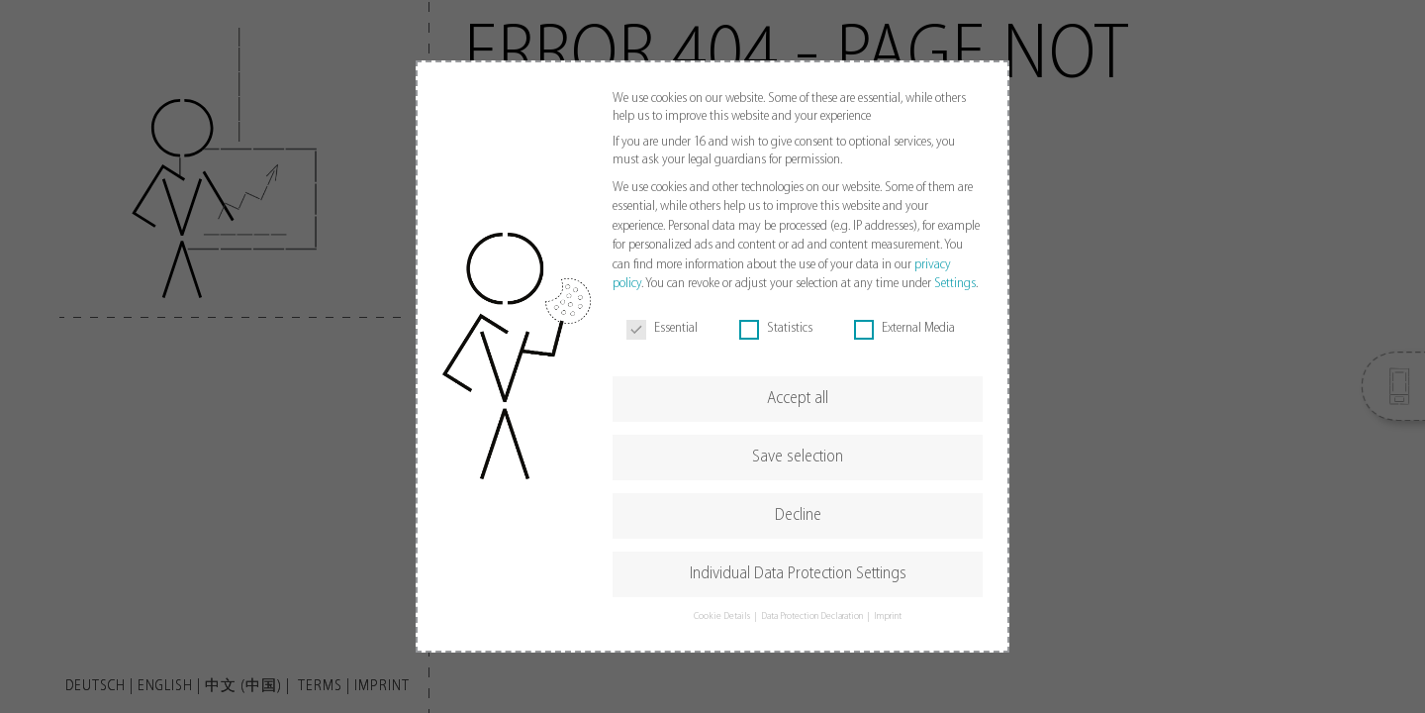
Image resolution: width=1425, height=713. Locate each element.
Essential (662, 329)
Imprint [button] (888, 616)
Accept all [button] (797, 398)
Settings (955, 283)
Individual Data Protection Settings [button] (798, 573)
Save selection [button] (797, 457)
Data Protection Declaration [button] (813, 616)
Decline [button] (798, 515)
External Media (904, 329)
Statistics (775, 329)
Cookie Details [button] (723, 616)
